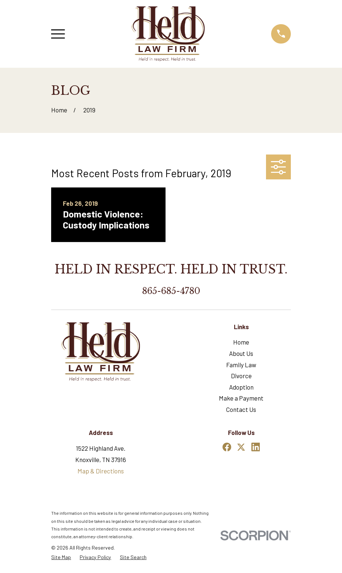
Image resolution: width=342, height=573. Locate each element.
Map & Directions (100, 471)
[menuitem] (61, 557)
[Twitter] (241, 447)
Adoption (241, 387)
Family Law (241, 364)
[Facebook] (227, 447)
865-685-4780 (171, 291)
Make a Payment (241, 398)
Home (241, 342)
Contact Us (241, 409)
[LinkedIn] (255, 447)
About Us (241, 353)
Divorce (241, 375)
